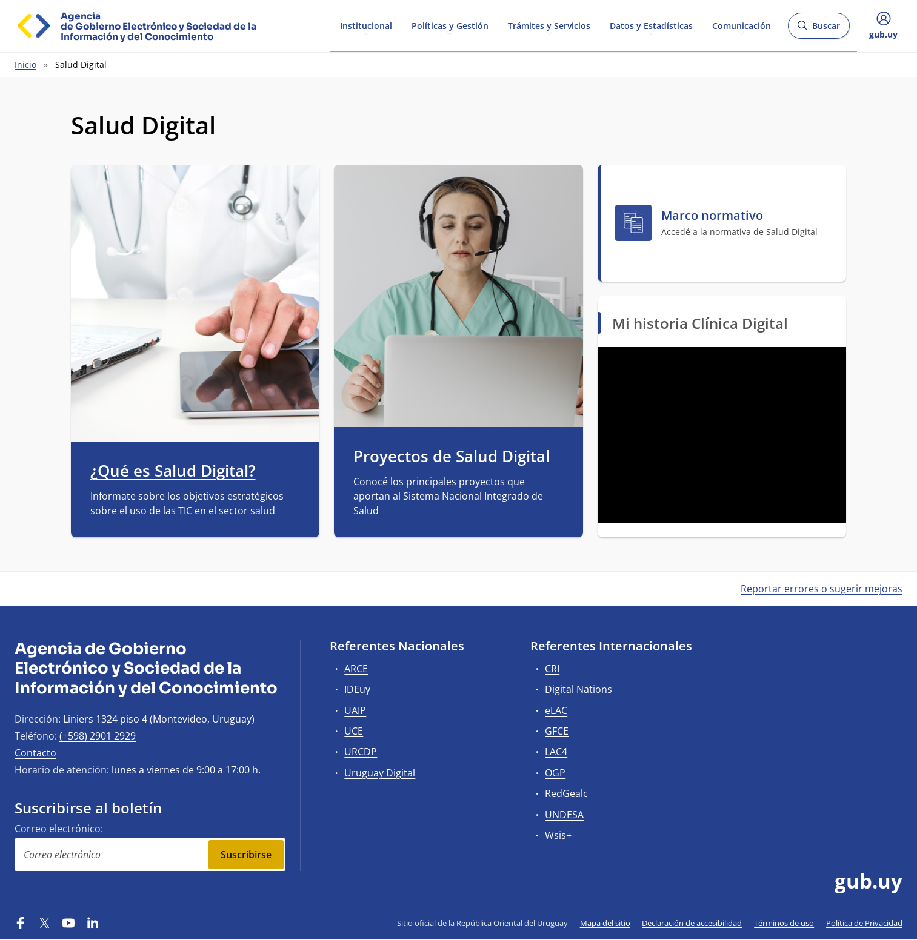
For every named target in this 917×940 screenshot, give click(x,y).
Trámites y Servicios (549, 25)
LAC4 (556, 751)
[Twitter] (45, 923)
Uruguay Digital (379, 772)
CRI (552, 668)
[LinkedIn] (93, 923)
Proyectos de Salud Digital (451, 456)
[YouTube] (68, 923)
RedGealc (566, 793)
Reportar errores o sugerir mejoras (821, 588)
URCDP (360, 751)
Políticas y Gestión (450, 25)
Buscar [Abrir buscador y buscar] (818, 29)
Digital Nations (578, 689)
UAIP (355, 710)
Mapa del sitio (605, 923)
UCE (353, 731)
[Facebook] (21, 923)
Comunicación (741, 25)
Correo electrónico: (59, 828)
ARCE (356, 668)
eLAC (556, 710)
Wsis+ (558, 835)
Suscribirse (246, 854)
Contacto (35, 753)
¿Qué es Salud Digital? (173, 471)
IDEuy (357, 689)
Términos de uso (784, 923)
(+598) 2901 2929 (97, 736)
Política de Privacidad (864, 923)
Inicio (25, 64)
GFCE (557, 731)
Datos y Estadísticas (651, 25)
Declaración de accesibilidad (692, 923)
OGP (555, 772)
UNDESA (564, 814)
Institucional (366, 25)
